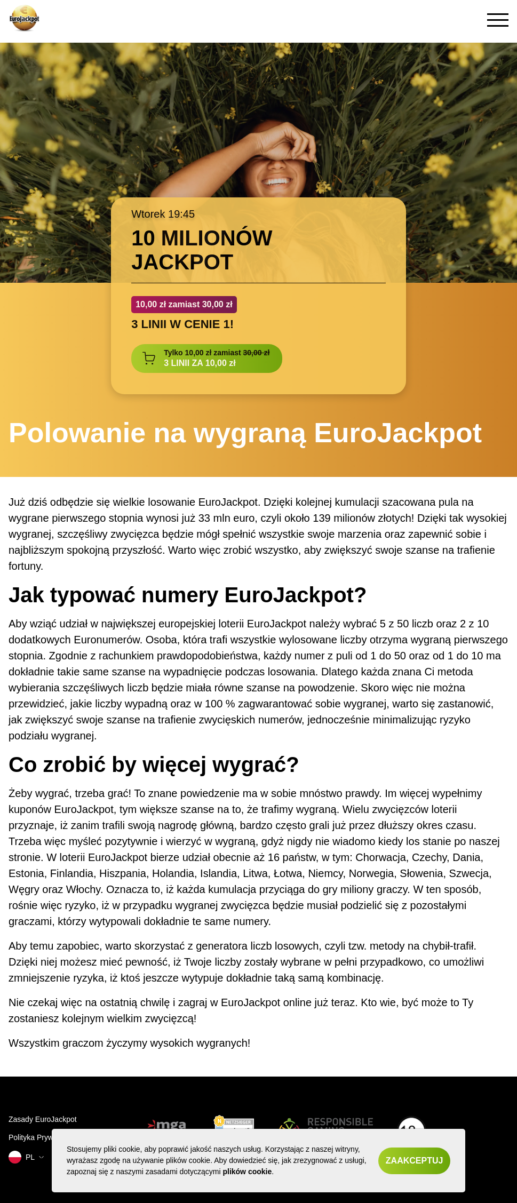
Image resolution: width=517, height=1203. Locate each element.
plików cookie (247, 1171)
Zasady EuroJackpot (43, 1119)
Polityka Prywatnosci (43, 1137)
